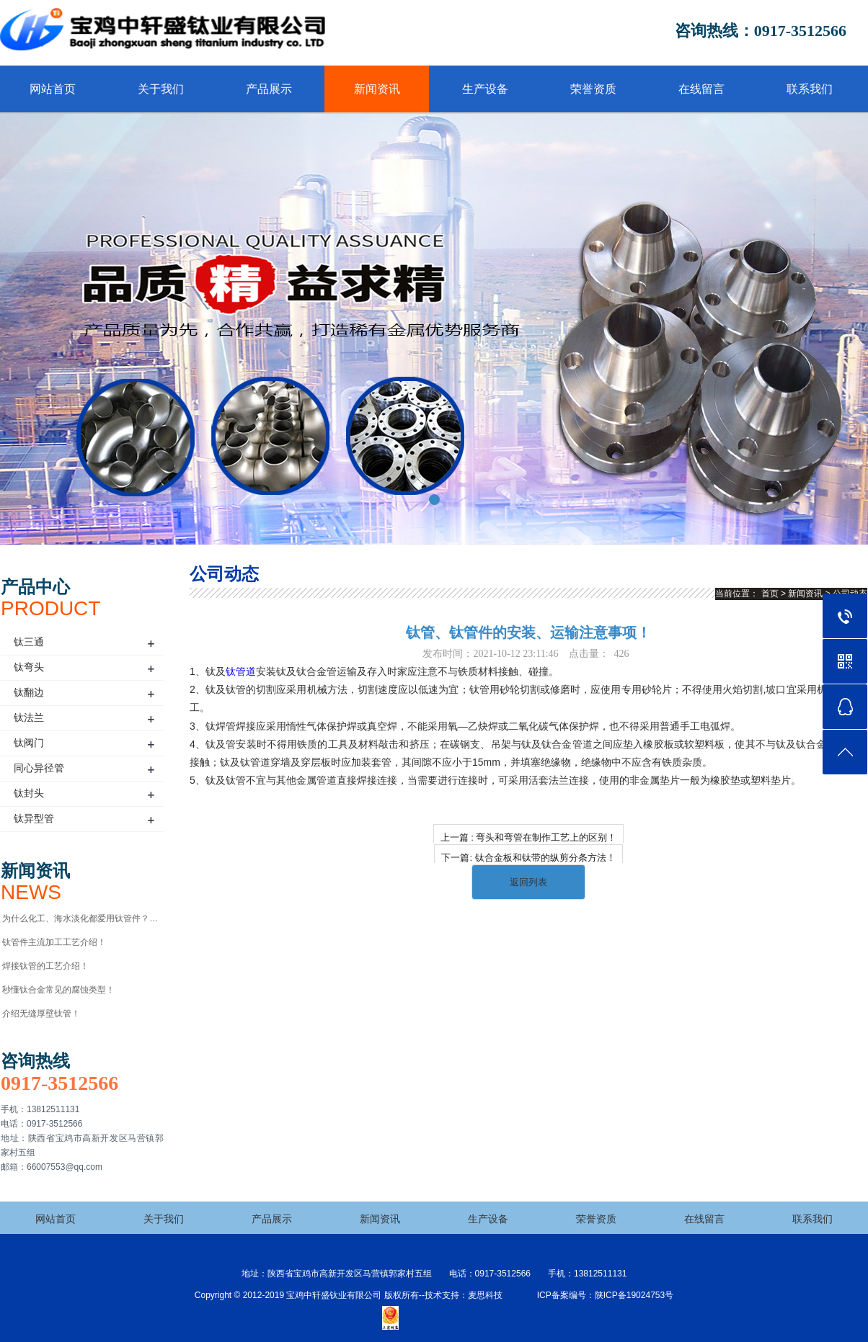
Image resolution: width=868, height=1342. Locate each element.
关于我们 (161, 89)
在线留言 (701, 89)
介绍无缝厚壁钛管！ (41, 1013)
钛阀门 (29, 742)
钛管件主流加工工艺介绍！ (54, 942)
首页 (770, 594)
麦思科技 (485, 1295)
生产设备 (485, 89)
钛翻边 (29, 692)
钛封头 (29, 793)
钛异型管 (34, 818)
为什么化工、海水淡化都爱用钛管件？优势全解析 (81, 918)
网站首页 (53, 89)
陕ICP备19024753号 (634, 1295)
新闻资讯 (377, 89)
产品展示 (269, 89)
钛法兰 (29, 717)
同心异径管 (39, 768)
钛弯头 (29, 667)
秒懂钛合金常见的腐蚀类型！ (58, 990)
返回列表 (528, 882)
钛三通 (29, 642)
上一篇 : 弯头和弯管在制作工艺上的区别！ (528, 837)
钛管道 (241, 671)
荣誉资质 (593, 89)
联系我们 (810, 89)
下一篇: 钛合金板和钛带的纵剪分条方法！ (528, 857)
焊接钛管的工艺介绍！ (45, 966)
